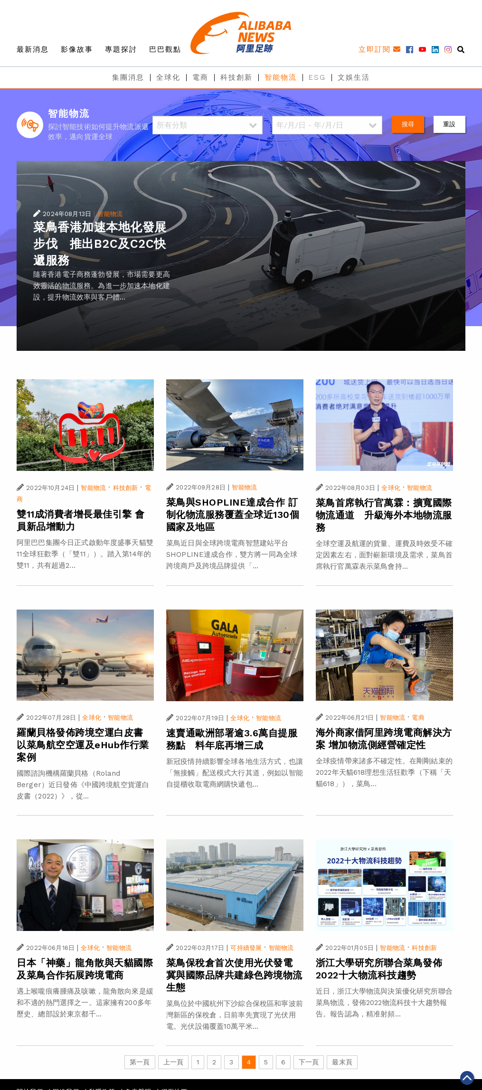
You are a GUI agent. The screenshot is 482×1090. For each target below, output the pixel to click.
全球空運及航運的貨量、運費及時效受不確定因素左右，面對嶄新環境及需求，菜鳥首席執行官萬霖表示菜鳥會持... (384, 555)
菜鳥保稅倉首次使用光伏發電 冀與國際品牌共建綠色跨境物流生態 (234, 975)
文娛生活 (354, 77)
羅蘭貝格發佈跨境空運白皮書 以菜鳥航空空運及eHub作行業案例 (85, 745)
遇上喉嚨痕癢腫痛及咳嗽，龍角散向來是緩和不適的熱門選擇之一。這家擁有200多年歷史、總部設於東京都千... (85, 1002)
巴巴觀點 (165, 49)
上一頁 (173, 1062)
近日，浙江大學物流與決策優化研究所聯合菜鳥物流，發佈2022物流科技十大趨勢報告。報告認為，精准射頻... (384, 1002)
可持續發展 (246, 947)
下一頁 (309, 1062)
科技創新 (236, 77)
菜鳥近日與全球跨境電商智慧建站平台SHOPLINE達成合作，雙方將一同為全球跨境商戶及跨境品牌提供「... (231, 554)
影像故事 (77, 49)
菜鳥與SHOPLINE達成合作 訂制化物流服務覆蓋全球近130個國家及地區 (233, 515)
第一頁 (140, 1062)
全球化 (168, 77)
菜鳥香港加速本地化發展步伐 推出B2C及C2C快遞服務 (100, 243)
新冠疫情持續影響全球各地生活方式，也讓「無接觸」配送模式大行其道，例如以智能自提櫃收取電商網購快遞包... (234, 773)
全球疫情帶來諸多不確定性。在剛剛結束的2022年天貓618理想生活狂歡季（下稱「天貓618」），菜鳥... (384, 772)
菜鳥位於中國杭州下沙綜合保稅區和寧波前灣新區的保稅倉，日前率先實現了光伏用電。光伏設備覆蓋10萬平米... (234, 1015)
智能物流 (281, 77)
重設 (449, 124)
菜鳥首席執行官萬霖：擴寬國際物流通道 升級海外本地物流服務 (384, 515)
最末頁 (342, 1062)
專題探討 (121, 49)
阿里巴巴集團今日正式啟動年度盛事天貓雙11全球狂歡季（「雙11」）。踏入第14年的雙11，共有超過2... (85, 554)
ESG (317, 77)
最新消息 (33, 49)
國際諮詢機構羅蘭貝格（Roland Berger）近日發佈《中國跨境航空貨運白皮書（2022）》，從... (83, 784)
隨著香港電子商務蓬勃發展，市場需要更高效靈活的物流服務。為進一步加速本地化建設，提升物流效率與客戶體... (101, 285)
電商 (200, 77)
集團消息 (128, 77)
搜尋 (408, 124)
